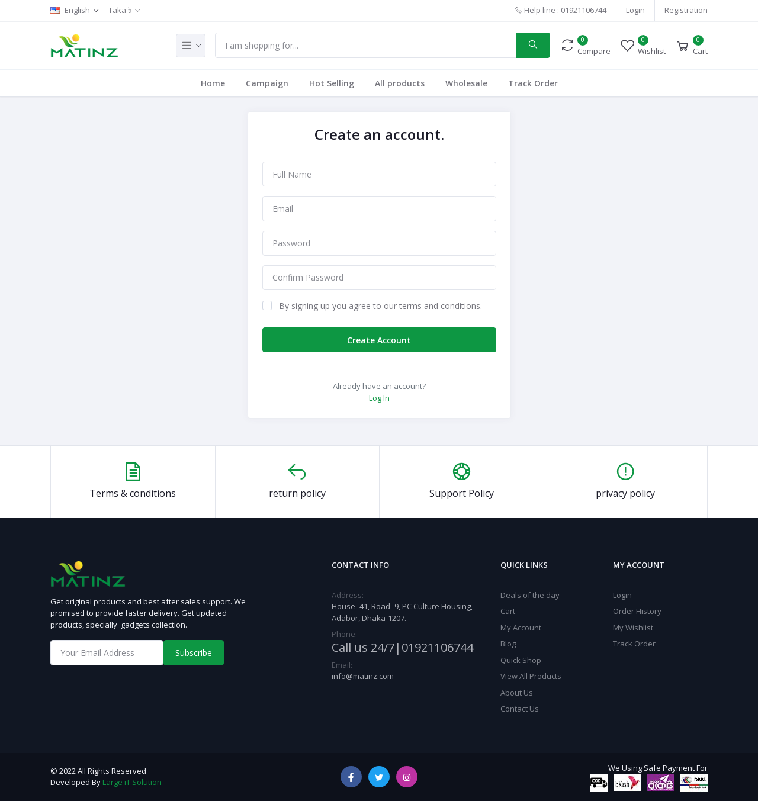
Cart (507, 611)
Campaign (267, 83)
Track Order (533, 83)
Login (635, 10)
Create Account (379, 340)
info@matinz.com (363, 676)
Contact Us (519, 708)
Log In (379, 398)
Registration (686, 10)
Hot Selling (331, 83)
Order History (637, 611)
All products (400, 83)
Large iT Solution (132, 782)
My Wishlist (633, 627)
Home (213, 83)
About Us (516, 692)
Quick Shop (520, 660)
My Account (520, 627)
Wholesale (466, 83)
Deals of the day (530, 595)
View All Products (530, 676)
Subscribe (193, 652)
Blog (508, 643)
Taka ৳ (119, 10)
